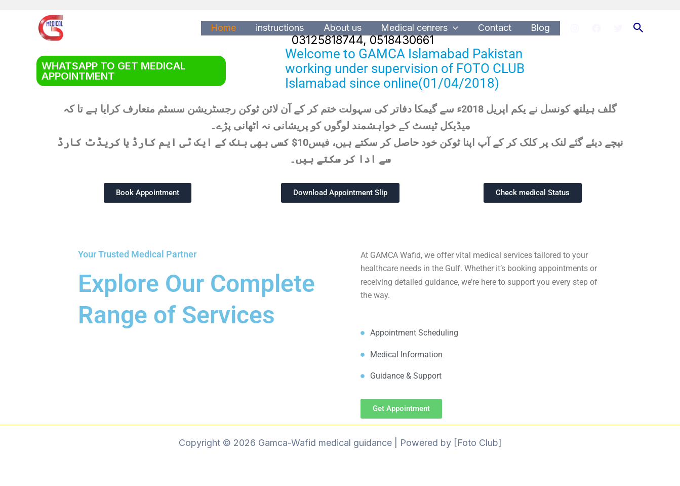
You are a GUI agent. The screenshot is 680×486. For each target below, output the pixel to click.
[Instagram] (574, 28)
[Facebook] (596, 28)
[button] (638, 27)
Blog (541, 27)
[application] (456, 28)
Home (231, 27)
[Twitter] (618, 28)
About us (347, 27)
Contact (496, 27)
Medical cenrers (423, 28)
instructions (286, 27)
